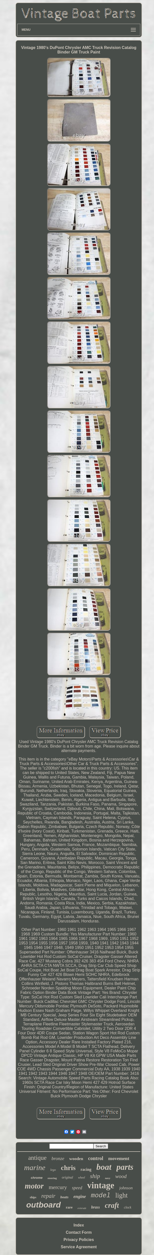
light (121, 1195)
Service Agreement (79, 1247)
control (95, 1158)
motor (34, 1186)
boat (103, 1167)
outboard (43, 1204)
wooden (76, 1158)
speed (77, 1187)
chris (68, 1168)
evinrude (81, 1208)
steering (52, 1178)
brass (95, 1207)
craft (112, 1205)
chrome (37, 1178)
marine (34, 1167)
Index (79, 1225)
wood (121, 1176)
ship (95, 1176)
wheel (81, 1177)
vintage (100, 1185)
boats (64, 1197)
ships (33, 1197)
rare (69, 1207)
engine (80, 1196)
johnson (126, 1188)
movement (118, 1158)
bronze (58, 1158)
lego (53, 1170)
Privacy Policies (79, 1240)
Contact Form (79, 1232)
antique (37, 1157)
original (67, 1177)
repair (48, 1196)
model (100, 1195)
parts (124, 1167)
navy (107, 1178)
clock (127, 1207)
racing (85, 1169)
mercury (58, 1187)
